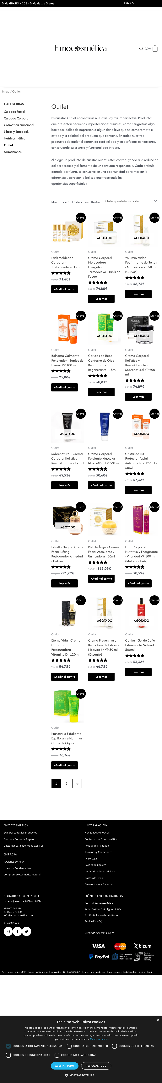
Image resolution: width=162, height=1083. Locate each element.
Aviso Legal (91, 858)
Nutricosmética (14, 138)
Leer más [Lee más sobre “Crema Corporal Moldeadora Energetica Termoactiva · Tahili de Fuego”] (101, 298)
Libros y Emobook (16, 131)
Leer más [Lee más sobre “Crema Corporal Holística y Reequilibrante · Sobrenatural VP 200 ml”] (138, 396)
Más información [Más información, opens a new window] (99, 1039)
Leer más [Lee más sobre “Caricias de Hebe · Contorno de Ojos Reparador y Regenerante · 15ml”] (101, 392)
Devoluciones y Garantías (99, 884)
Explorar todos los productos (20, 832)
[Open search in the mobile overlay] (141, 49)
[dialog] (81, 1049)
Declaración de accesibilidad (100, 871)
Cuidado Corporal (16, 118)
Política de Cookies (95, 865)
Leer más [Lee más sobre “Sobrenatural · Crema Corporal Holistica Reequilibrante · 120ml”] (64, 485)
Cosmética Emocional (19, 124)
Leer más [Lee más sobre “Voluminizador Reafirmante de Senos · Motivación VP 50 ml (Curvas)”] (138, 294)
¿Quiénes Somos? (14, 861)
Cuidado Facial (14, 111)
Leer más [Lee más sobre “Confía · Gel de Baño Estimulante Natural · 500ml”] (138, 672)
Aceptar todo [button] (64, 1065)
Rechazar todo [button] (96, 1065)
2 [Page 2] (67, 783)
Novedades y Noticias (97, 832)
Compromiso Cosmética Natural (22, 874)
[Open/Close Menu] (5, 48)
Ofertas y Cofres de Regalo (19, 839)
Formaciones (13, 151)
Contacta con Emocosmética (101, 839)
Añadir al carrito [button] (64, 289)
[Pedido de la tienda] (130, 201)
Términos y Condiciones (98, 852)
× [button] (157, 1020)
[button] (81, 1075)
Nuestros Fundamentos (17, 868)
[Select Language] (135, 3)
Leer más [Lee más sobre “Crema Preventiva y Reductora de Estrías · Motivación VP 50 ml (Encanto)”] (101, 676)
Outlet (8, 145)
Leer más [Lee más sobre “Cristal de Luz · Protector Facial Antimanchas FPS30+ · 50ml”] (138, 490)
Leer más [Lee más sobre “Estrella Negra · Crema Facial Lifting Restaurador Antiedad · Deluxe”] (64, 583)
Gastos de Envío (94, 878)
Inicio (5, 91)
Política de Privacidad (97, 845)
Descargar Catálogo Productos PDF (24, 845)
